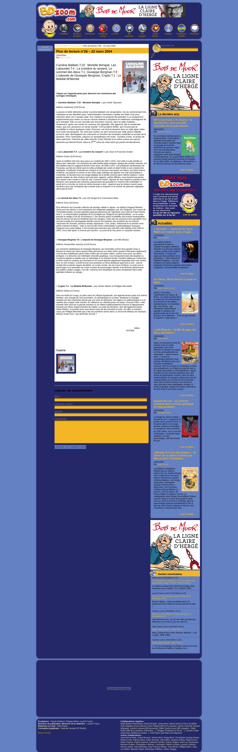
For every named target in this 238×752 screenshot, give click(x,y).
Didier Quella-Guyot (166, 288)
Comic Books (155, 30)
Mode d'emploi (44, 733)
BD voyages (142, 30)
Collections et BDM (181, 30)
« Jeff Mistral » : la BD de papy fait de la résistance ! (175, 331)
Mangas (168, 29)
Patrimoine (90, 29)
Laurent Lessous (164, 132)
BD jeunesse (129, 30)
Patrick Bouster (164, 413)
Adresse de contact (63, 404)
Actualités (64, 29)
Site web (58, 411)
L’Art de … (116, 29)
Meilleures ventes (103, 30)
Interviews (194, 29)
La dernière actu (168, 114)
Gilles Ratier (162, 338)
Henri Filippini (163, 238)
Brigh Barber (162, 464)
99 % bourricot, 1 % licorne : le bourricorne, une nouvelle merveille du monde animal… (173, 122)
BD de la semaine (77, 30)
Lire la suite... (187, 170)
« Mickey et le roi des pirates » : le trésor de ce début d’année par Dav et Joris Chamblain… (175, 455)
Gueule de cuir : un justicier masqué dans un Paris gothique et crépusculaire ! (174, 404)
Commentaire (60, 419)
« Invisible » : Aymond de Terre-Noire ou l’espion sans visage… (174, 230)
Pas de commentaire (45, 48)
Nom (57, 396)
